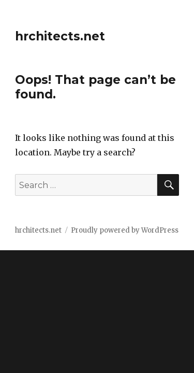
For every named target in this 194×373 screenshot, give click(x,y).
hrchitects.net (60, 36)
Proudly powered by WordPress (124, 230)
